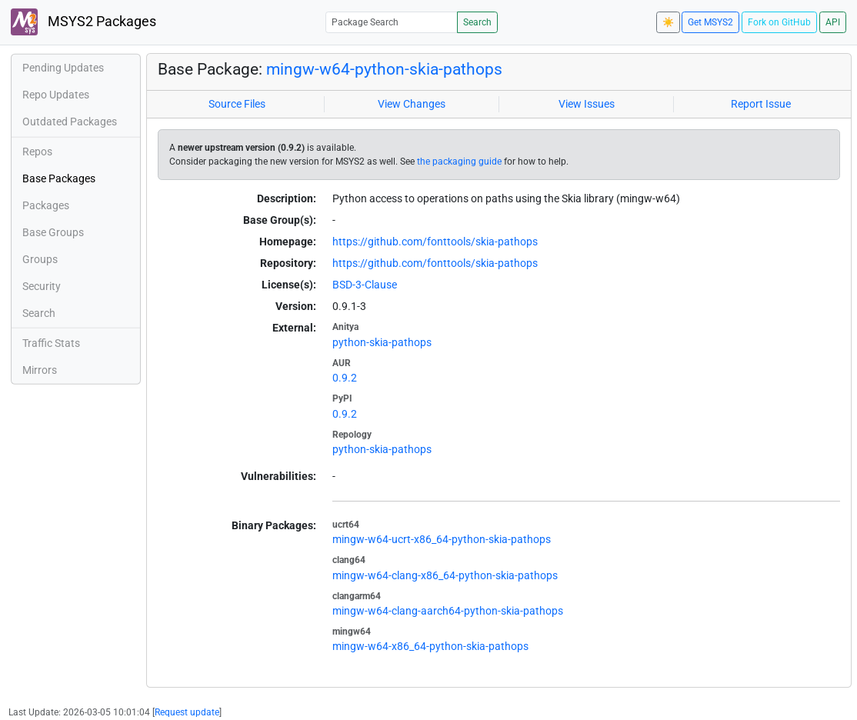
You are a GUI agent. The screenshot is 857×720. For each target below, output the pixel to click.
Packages (45, 205)
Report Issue (761, 104)
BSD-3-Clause (364, 284)
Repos (37, 151)
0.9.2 (344, 378)
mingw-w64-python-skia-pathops (384, 68)
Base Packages (58, 178)
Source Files (236, 104)
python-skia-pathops (382, 342)
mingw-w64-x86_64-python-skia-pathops (430, 646)
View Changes (411, 104)
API (832, 22)
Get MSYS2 (710, 22)
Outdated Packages (69, 121)
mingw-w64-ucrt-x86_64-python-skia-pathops (441, 539)
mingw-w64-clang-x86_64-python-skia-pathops (445, 575)
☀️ (668, 22)
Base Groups (53, 232)
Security (41, 286)
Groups (40, 259)
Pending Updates (63, 68)
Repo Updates (55, 94)
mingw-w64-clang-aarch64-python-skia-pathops (447, 611)
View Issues (587, 104)
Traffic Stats (51, 343)
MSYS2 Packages (83, 21)
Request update (187, 712)
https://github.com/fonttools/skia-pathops (435, 241)
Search (477, 22)
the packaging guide (459, 161)
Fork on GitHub (779, 22)
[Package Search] (391, 22)
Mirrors (39, 370)
